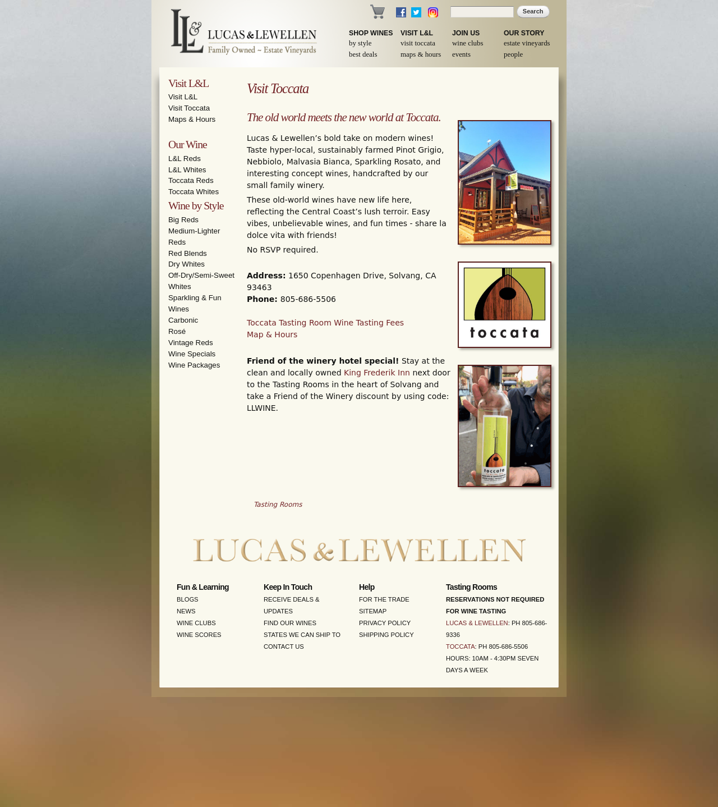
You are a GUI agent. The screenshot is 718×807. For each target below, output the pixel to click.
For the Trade (384, 599)
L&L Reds (184, 158)
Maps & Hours (421, 54)
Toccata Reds (191, 180)
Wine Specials (191, 354)
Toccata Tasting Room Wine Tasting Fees (325, 322)
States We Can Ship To (302, 634)
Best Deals (363, 54)
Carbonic (183, 320)
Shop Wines (371, 33)
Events (461, 54)
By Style (360, 43)
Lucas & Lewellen (477, 623)
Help (367, 587)
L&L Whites (187, 170)
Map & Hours (272, 334)
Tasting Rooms (278, 504)
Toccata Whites (193, 191)
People (513, 54)
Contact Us (284, 646)
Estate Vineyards (527, 43)
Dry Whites (186, 264)
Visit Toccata (418, 43)
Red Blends (187, 253)
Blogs (188, 599)
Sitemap (372, 611)
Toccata (460, 646)
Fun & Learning (203, 587)
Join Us (466, 33)
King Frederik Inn (377, 372)
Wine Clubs (467, 43)
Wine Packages (194, 365)
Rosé (177, 331)
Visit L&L (417, 33)
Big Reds (183, 219)
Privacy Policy (385, 623)
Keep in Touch (288, 587)
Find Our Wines (290, 623)
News (186, 611)
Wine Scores (199, 634)
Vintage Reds (190, 342)
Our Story (524, 33)
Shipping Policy (386, 634)
